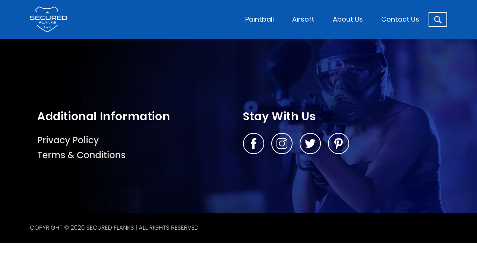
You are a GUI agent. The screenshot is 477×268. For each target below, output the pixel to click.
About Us (348, 19)
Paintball (259, 19)
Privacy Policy (68, 140)
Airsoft (303, 19)
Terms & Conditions (81, 155)
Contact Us (400, 19)
